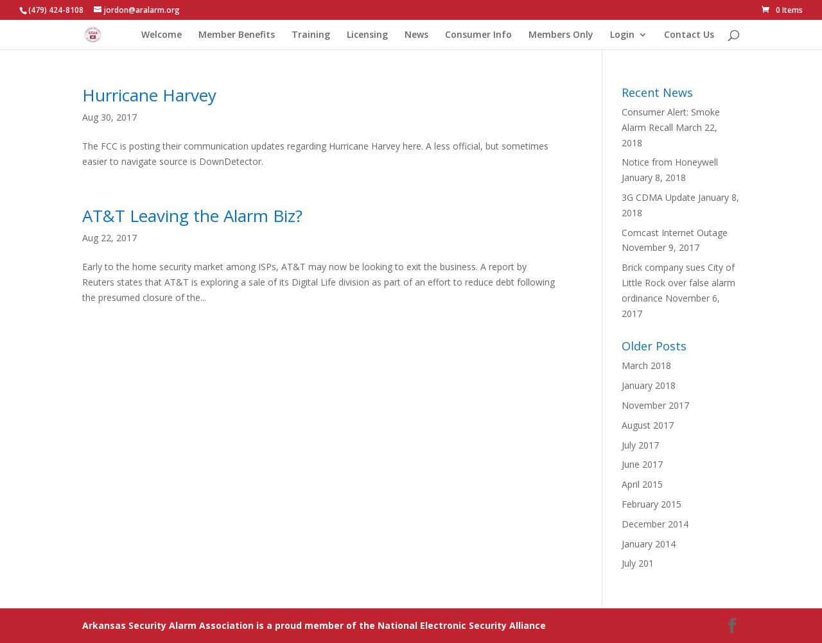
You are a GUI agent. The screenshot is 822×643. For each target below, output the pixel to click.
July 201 (638, 563)
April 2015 (642, 484)
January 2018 (649, 385)
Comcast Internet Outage (675, 233)
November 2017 (655, 405)
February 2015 (651, 504)
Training (311, 35)
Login (622, 35)
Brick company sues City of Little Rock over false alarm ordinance (678, 282)
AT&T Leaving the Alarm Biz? (192, 215)
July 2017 (640, 445)
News (416, 35)
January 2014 (649, 544)
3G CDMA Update (658, 197)
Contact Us (689, 35)
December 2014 (655, 524)
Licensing (367, 35)
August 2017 (648, 425)
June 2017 (642, 464)
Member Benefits (236, 35)
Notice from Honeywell (670, 162)
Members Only (561, 35)
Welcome (161, 35)
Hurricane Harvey (149, 95)
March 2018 (646, 365)
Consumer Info (478, 35)
